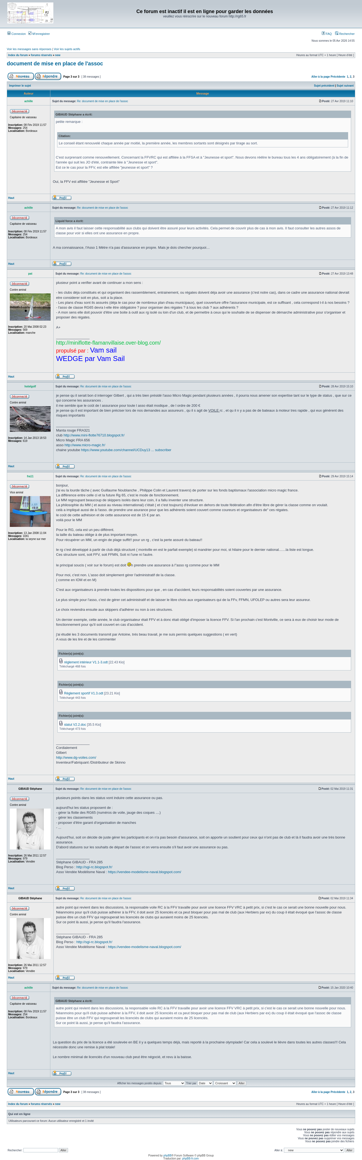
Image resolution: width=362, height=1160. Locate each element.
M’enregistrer (39, 33)
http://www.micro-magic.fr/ (85, 445)
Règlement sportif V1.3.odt (83, 693)
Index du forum (18, 55)
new (57, 55)
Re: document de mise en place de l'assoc (102, 101)
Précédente (338, 76)
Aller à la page (320, 76)
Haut (11, 197)
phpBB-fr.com (190, 1158)
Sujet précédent (324, 85)
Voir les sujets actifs (67, 49)
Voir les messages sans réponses (29, 49)
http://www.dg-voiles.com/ (76, 757)
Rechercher (345, 33)
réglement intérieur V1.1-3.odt (86, 662)
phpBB (167, 1155)
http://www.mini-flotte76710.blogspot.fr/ (93, 435)
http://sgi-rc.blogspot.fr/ (94, 867)
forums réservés (41, 55)
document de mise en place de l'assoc (55, 63)
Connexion (16, 33)
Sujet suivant (345, 85)
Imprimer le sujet (20, 85)
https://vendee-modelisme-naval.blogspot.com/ (144, 872)
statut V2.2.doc (75, 725)
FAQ (327, 33)
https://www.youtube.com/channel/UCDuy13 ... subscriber (126, 450)
